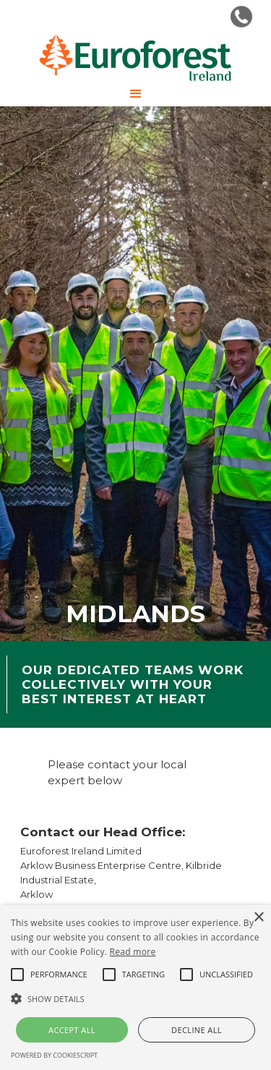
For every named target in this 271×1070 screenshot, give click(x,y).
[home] (135, 58)
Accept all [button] (71, 1029)
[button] (136, 94)
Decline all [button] (196, 1029)
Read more (133, 952)
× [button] (258, 917)
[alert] (135, 987)
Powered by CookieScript (54, 1055)
